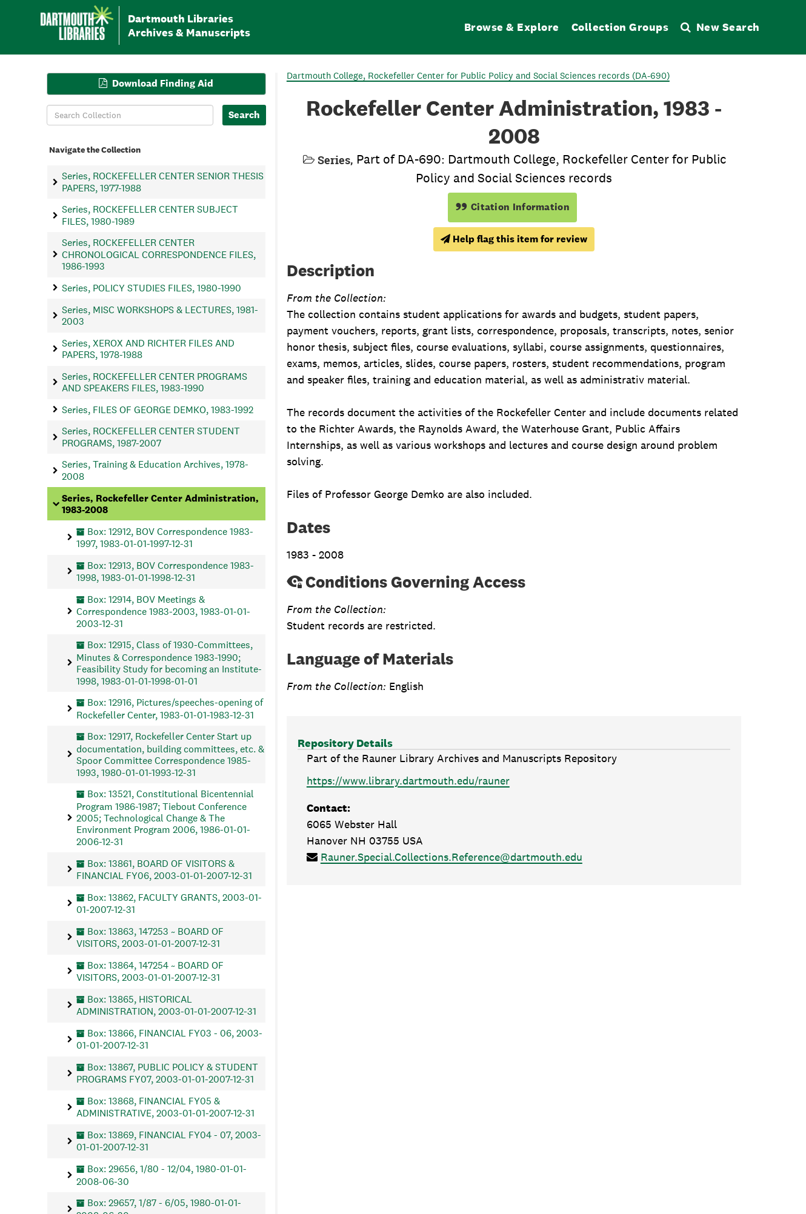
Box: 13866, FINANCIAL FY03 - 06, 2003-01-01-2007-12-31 (169, 1038)
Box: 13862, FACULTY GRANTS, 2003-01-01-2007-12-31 (169, 903)
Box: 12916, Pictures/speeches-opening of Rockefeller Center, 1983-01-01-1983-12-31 (169, 708)
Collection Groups (620, 27)
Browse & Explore (511, 27)
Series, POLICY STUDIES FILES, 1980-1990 (151, 287)
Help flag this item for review (514, 239)
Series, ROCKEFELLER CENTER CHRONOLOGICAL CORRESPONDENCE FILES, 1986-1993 (159, 254)
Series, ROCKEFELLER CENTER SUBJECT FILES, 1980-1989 (150, 215)
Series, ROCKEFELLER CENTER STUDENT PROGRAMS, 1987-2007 (151, 437)
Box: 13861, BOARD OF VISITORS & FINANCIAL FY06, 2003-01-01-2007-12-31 (164, 869)
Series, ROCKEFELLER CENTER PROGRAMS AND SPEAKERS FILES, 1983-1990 (154, 382)
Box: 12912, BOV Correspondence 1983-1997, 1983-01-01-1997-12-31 (164, 537)
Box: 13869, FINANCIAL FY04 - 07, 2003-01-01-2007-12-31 (168, 1141)
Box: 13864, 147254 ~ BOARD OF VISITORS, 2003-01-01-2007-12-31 (150, 970)
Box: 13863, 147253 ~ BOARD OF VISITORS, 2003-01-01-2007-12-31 (150, 936)
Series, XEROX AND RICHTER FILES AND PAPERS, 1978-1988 (148, 348)
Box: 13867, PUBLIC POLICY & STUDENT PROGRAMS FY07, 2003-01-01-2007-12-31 (167, 1072)
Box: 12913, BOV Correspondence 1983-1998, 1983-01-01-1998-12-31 (165, 571)
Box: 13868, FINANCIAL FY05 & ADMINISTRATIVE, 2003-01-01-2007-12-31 (165, 1106)
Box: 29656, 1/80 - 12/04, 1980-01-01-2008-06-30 (161, 1175)
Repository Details (345, 743)
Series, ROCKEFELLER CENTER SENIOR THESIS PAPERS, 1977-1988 (163, 182)
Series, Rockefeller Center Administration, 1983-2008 (160, 503)
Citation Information (512, 207)
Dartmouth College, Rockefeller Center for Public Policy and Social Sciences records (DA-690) (478, 75)
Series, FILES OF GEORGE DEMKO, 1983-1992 (157, 409)
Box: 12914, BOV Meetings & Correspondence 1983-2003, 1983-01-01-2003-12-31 (163, 610)
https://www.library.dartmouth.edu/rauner (408, 781)
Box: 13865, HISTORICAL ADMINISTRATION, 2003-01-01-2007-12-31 (166, 1004)
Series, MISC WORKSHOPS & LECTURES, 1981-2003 (160, 315)
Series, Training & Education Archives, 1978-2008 (155, 470)
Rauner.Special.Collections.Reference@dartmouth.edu (451, 857)
